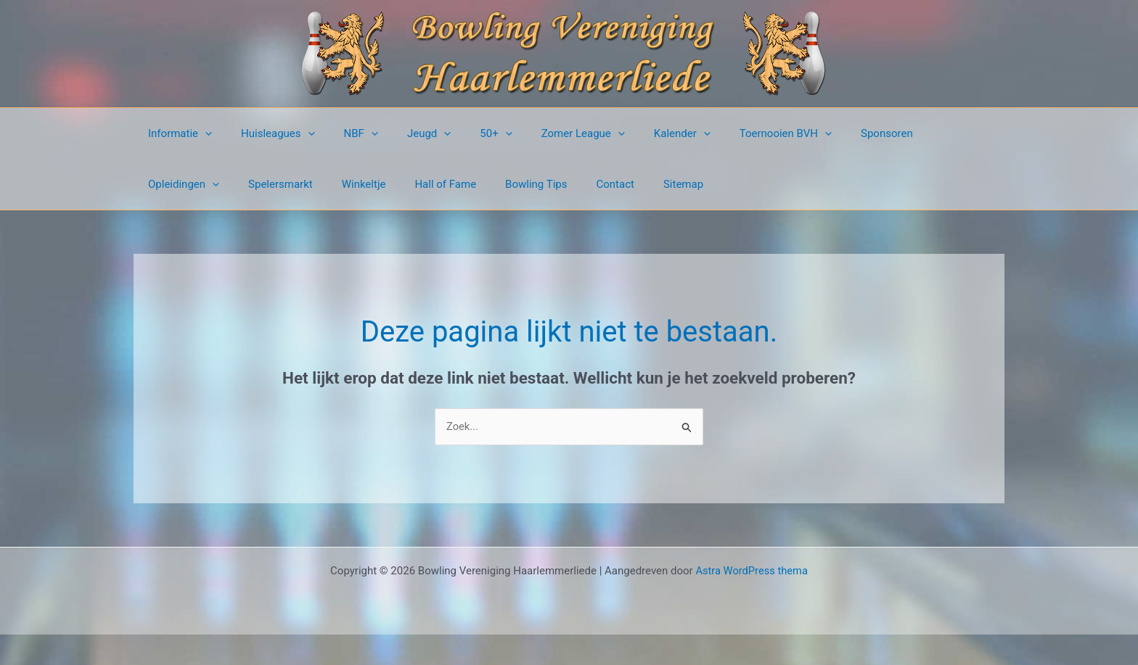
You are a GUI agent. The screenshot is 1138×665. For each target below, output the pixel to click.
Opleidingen (908, 133)
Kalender (635, 133)
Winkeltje (253, 184)
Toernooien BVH (731, 133)
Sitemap (543, 184)
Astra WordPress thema (752, 570)
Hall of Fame (327, 184)
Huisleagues (267, 133)
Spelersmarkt (176, 184)
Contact (482, 184)
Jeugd (403, 133)
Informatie (176, 133)
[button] (201, 133)
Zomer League (543, 133)
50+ (463, 133)
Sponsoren (825, 133)
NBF (343, 133)
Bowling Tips (410, 184)
